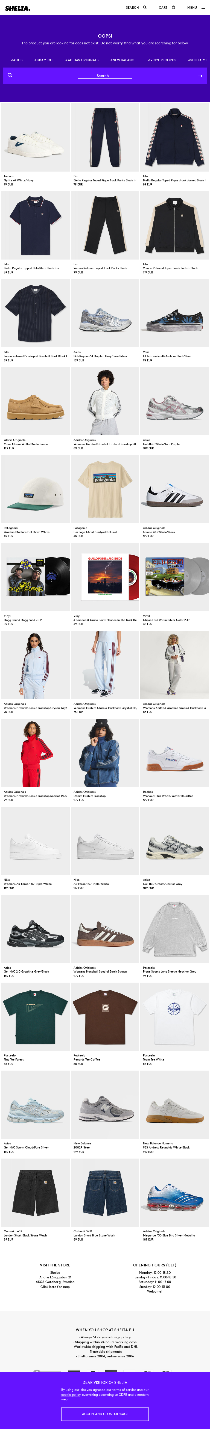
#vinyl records (162, 60)
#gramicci (44, 60)
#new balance (123, 60)
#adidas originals (81, 60)
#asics (16, 60)
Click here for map (55, 1287)
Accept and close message (105, 1414)
